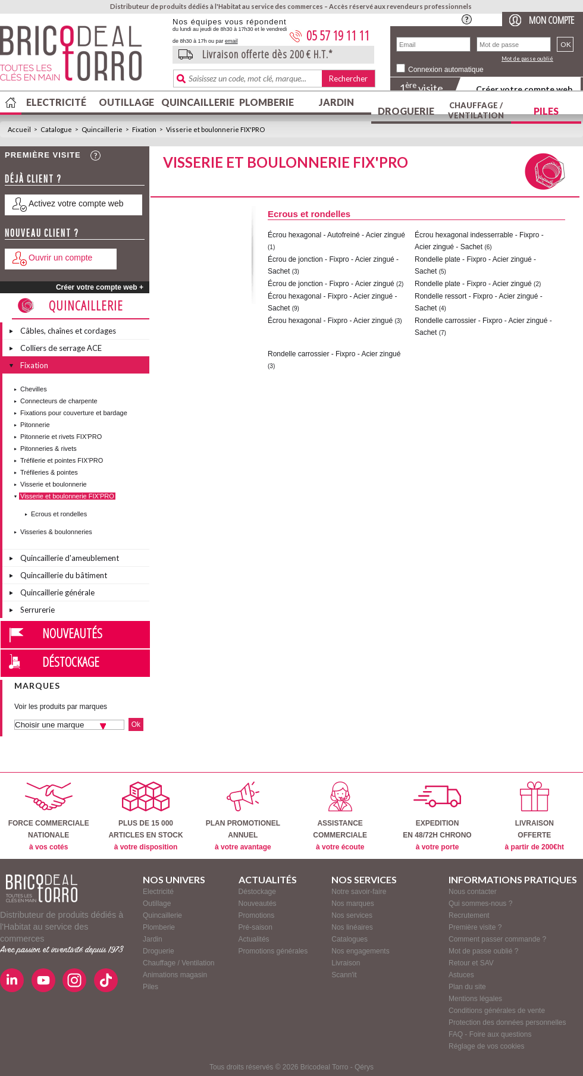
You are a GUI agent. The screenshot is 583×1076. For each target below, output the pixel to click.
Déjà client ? (33, 178)
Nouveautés (72, 633)
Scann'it (343, 975)
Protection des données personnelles (507, 1022)
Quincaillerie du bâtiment (63, 575)
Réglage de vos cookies (486, 1046)
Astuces (461, 975)
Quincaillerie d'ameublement (69, 558)
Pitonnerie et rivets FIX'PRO (61, 436)
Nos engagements (360, 951)
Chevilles (33, 389)
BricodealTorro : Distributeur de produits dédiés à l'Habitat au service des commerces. (82, 57)
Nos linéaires (351, 927)
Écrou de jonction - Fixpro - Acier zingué (331, 284)
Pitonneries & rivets (48, 448)
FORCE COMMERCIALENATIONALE (48, 816)
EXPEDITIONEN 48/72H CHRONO (437, 816)
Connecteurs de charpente (59, 400)
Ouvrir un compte (60, 257)
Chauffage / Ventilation (476, 110)
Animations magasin (175, 975)
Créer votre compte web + (99, 287)
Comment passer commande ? (497, 939)
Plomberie (266, 102)
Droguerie (406, 111)
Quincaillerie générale (57, 592)
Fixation (144, 129)
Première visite (43, 154)
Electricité (56, 102)
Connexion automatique (446, 69)
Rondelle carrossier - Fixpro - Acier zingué (334, 354)
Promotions (257, 915)
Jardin (336, 102)
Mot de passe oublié (527, 58)
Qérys (364, 1067)
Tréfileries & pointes (49, 472)
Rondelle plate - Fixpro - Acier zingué (473, 284)
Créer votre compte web (524, 89)
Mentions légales (475, 999)
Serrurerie (37, 609)
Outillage (126, 102)
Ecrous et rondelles (59, 513)
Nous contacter (473, 891)
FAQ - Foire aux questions (490, 1034)
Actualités (254, 939)
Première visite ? (475, 927)
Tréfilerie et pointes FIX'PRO (61, 460)
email (231, 41)
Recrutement (469, 915)
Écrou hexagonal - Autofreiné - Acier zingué (336, 235)
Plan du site (467, 987)
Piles (546, 111)
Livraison (345, 963)
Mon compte (551, 20)
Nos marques (352, 903)
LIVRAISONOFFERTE (534, 816)
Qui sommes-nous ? (480, 903)
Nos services (351, 915)
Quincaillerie (196, 102)
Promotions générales (273, 951)
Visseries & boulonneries (56, 531)
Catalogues (349, 939)
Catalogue (56, 129)
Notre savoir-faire (358, 891)
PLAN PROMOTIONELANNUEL (243, 816)
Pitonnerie (35, 424)
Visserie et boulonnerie (53, 484)
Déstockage (70, 661)
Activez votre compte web (76, 203)
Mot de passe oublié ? (483, 951)
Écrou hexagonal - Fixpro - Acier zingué (330, 320)
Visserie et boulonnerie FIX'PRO (215, 129)
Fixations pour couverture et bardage (73, 412)
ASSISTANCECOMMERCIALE (340, 816)
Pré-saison (255, 927)
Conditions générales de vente (497, 1010)
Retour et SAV (471, 963)
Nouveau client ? (42, 233)
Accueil (19, 129)
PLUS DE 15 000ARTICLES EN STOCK (145, 816)
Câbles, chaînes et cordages (68, 330)
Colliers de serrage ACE (61, 348)
